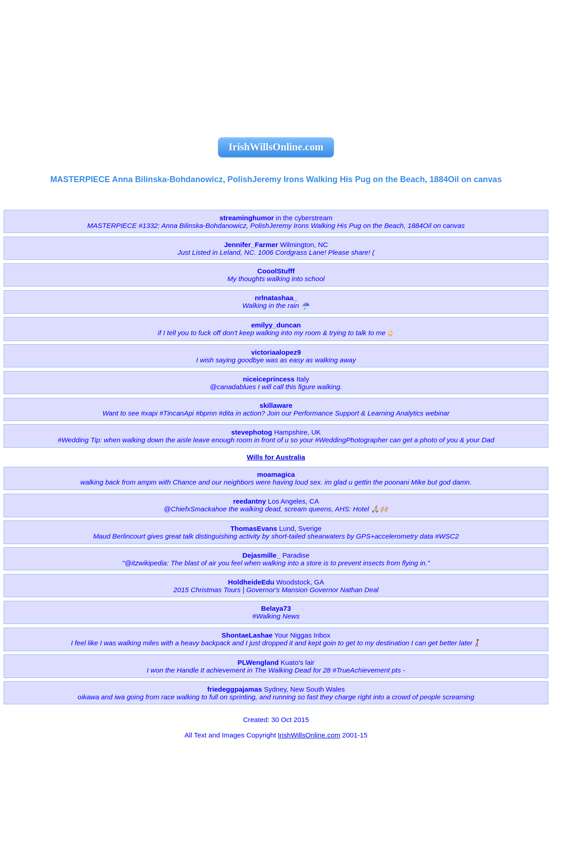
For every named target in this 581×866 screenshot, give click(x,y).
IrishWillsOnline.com (309, 735)
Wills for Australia (276, 457)
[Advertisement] (276, 63)
